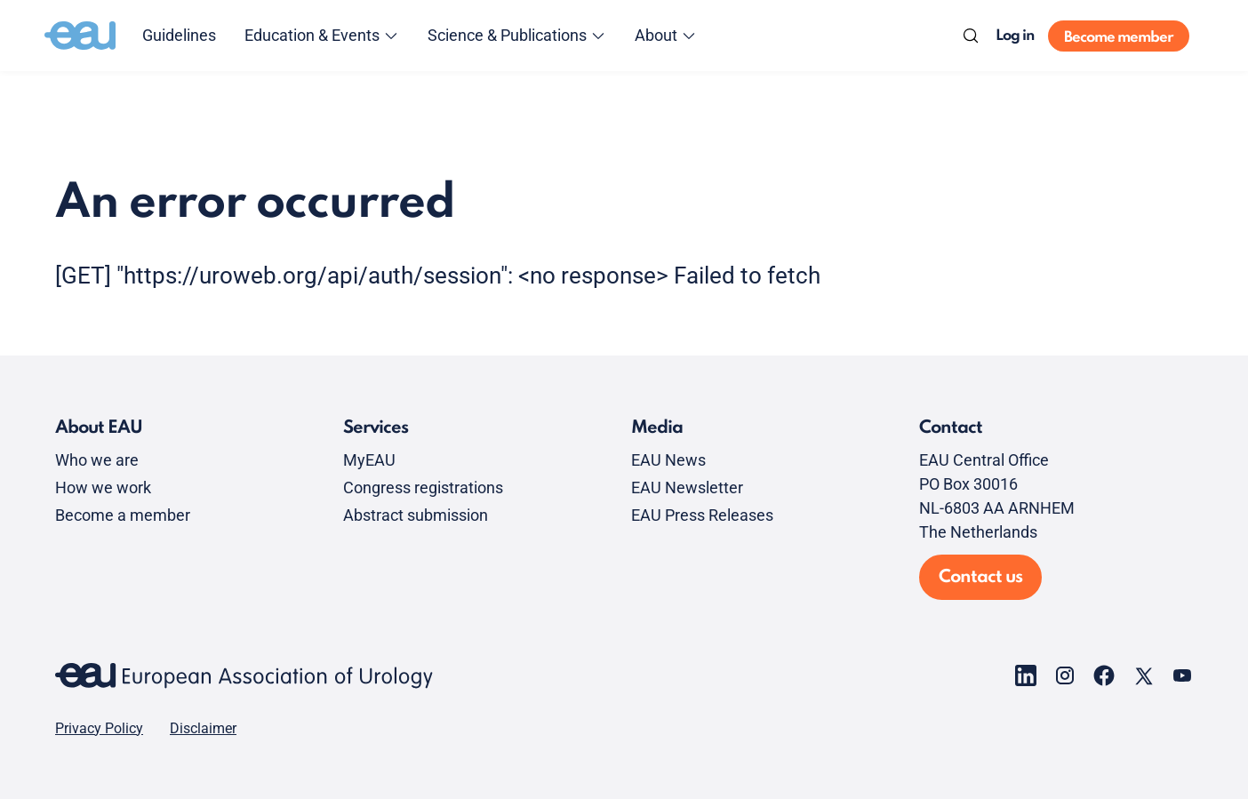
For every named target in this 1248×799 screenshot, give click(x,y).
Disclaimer (203, 729)
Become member (1118, 37)
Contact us (980, 578)
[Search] (971, 35)
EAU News (668, 460)
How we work (103, 487)
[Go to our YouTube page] (1182, 675)
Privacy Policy (99, 729)
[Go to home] (80, 35)
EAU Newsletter (687, 487)
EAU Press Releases (702, 515)
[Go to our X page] (1143, 675)
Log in (1015, 36)
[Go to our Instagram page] (1065, 675)
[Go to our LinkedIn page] (1025, 675)
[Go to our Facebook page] (1104, 675)
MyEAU (369, 460)
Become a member (122, 515)
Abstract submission (415, 515)
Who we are (97, 460)
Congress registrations (423, 487)
